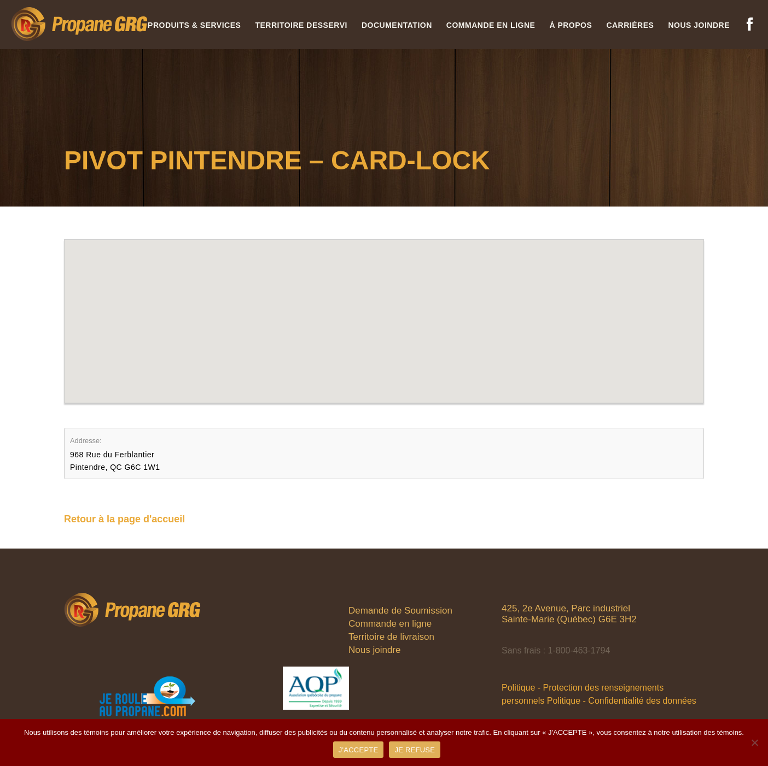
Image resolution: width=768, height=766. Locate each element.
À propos (570, 25)
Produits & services (194, 25)
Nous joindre (699, 25)
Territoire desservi (301, 25)
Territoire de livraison (391, 637)
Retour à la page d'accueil (124, 519)
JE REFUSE (414, 750)
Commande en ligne (491, 25)
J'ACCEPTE (359, 750)
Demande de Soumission (400, 610)
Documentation (397, 25)
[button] (384, 311)
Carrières (630, 25)
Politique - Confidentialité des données (621, 700)
